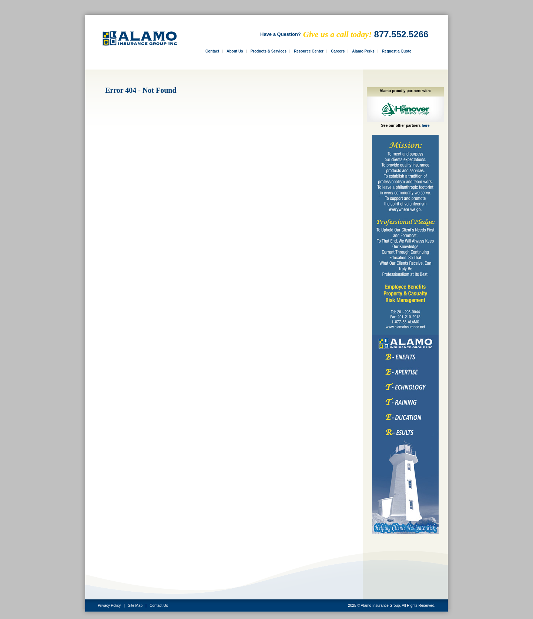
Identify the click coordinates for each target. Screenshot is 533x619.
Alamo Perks (363, 51)
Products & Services (268, 51)
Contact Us (159, 605)
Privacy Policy (109, 605)
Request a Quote (396, 51)
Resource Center (309, 51)
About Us (235, 51)
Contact (212, 51)
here (425, 126)
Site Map (135, 605)
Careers (338, 51)
